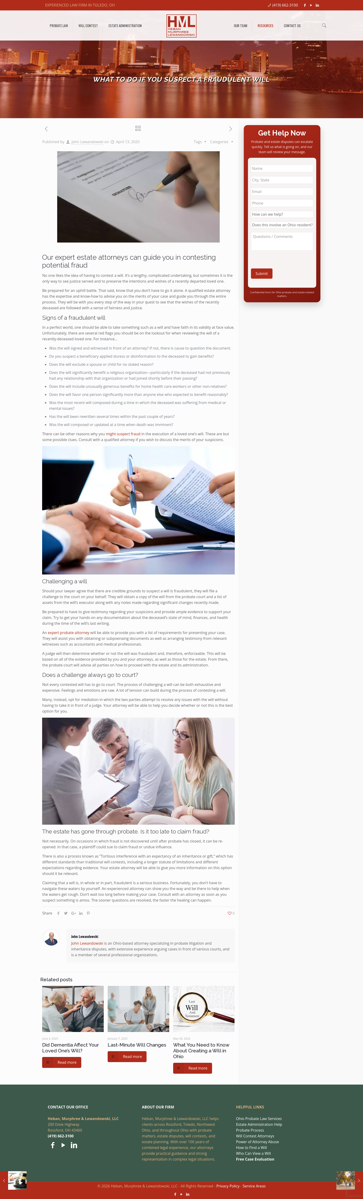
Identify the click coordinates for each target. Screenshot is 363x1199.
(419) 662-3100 (285, 5)
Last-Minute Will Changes (137, 1045)
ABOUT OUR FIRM (158, 1107)
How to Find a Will (251, 1147)
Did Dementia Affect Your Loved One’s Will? (70, 1048)
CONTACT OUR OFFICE (68, 1107)
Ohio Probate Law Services (259, 1118)
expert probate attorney (68, 632)
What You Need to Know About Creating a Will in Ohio (201, 1050)
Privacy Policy (228, 1186)
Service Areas (254, 1186)
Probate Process (250, 1130)
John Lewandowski (87, 141)
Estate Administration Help (259, 1124)
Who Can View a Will (253, 1153)
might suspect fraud (123, 433)
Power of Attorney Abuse (257, 1141)
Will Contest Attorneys (255, 1136)
